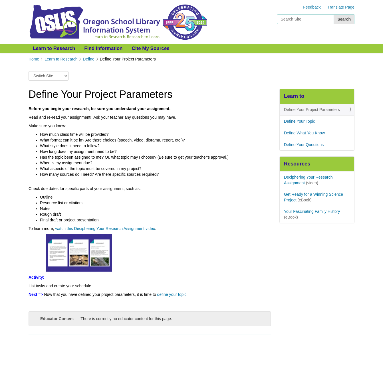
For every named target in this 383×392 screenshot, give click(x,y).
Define (88, 59)
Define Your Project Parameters (312, 109)
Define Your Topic (299, 121)
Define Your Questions (304, 144)
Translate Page (341, 7)
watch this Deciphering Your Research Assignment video (105, 228)
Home (34, 59)
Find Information (103, 48)
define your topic (172, 294)
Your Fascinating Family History (312, 211)
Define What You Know (304, 133)
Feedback (311, 7)
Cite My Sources (150, 48)
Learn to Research (54, 48)
